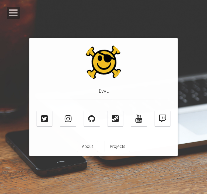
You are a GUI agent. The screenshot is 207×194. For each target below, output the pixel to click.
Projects (117, 146)
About (87, 146)
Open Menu (13, 13)
